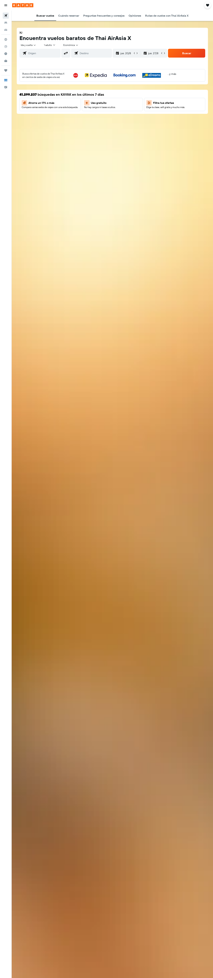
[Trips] (5, 70)
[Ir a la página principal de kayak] (22, 5)
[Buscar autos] (5, 29)
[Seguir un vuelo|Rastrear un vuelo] (5, 46)
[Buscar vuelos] (5, 15)
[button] (5, 5)
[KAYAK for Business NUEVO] (5, 60)
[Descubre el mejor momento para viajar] (5, 53)
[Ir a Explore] (5, 39)
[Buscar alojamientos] (5, 22)
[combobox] (71, 45)
